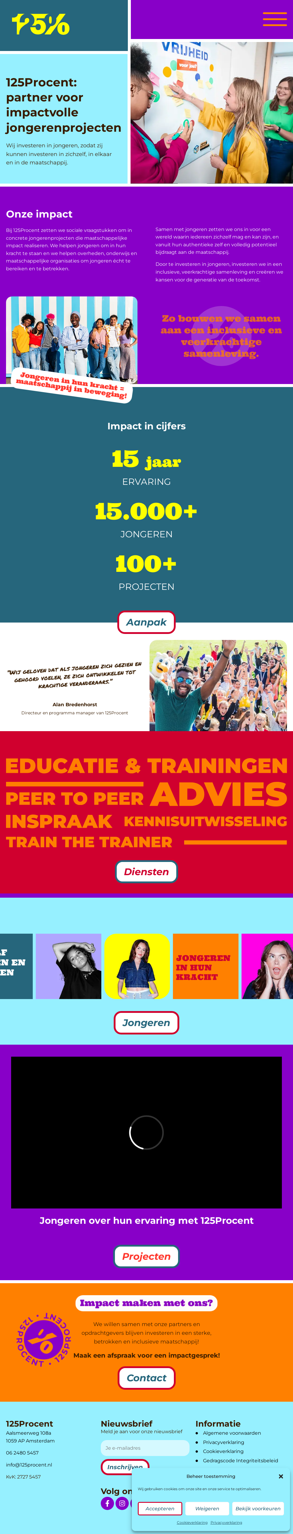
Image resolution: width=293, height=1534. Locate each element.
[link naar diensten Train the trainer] (89, 842)
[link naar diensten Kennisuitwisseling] (206, 821)
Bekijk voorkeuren (258, 1508)
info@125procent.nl (29, 1465)
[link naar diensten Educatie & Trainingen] (146, 765)
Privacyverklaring (226, 1522)
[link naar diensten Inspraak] (59, 821)
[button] (281, 1476)
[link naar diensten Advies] (218, 794)
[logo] (40, 24)
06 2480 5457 (22, 1453)
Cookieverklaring (192, 1522)
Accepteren (160, 1508)
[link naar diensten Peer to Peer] (74, 793)
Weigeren (207, 1508)
